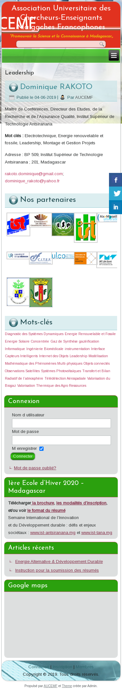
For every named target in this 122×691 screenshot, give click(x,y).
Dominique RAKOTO (56, 87)
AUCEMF (84, 97)
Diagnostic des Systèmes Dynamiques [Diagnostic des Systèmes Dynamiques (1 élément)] (34, 334)
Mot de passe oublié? (35, 467)
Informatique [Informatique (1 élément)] (15, 349)
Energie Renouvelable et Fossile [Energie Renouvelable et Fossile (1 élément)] (90, 334)
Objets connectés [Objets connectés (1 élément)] (97, 363)
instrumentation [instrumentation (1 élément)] (77, 349)
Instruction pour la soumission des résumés (57, 570)
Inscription (62, 666)
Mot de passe (25, 431)
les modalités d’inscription (81, 503)
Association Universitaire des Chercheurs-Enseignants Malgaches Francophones (61, 18)
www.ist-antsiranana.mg (52, 532)
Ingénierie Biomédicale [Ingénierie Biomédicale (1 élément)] (44, 349)
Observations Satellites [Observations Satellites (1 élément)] (22, 371)
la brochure (42, 503)
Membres (85, 666)
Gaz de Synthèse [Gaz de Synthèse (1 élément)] (64, 341)
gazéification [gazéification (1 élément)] (89, 341)
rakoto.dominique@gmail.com (34, 173)
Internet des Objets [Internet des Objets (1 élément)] (53, 356)
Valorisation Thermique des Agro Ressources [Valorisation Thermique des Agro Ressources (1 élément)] (51, 385)
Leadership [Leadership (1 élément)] (78, 356)
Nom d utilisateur (28, 414)
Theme (67, 686)
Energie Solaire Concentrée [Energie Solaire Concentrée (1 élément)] (27, 341)
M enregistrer (24, 448)
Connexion (38, 666)
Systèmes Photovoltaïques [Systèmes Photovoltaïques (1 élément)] (61, 371)
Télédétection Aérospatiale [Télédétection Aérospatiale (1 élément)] (65, 378)
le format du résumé (46, 510)
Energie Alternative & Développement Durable (59, 561)
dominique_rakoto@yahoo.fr (32, 180)
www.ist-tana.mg (96, 532)
